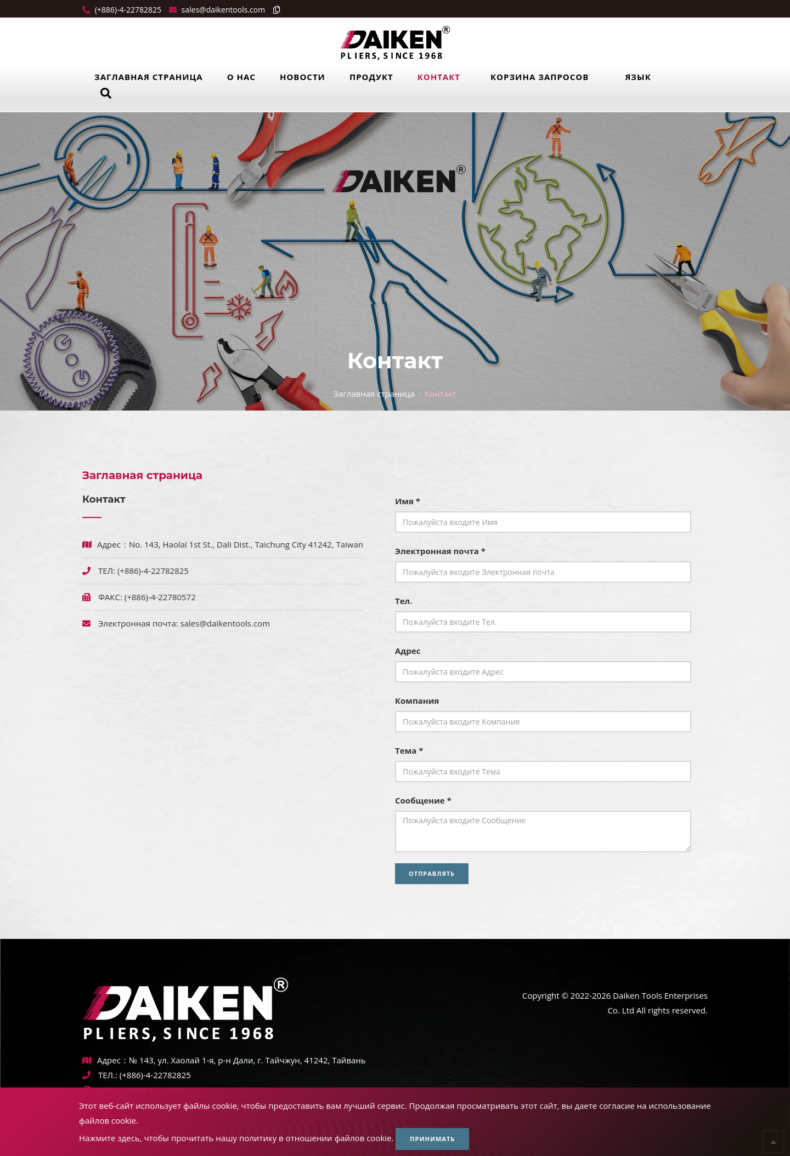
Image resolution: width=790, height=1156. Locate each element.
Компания (417, 700)
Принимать (432, 1139)
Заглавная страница (148, 76)
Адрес (407, 650)
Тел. (404, 600)
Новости (302, 76)
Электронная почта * (440, 550)
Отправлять (432, 873)
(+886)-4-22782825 (127, 9)
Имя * (407, 501)
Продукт (371, 76)
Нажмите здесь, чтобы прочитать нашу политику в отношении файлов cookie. (236, 1137)
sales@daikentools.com (225, 623)
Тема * (409, 750)
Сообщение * (423, 800)
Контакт (438, 76)
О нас (241, 76)
